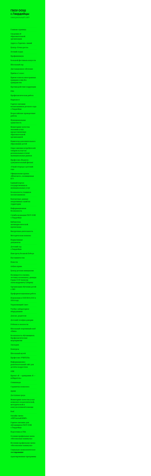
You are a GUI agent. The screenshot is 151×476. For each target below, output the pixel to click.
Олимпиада (16, 382)
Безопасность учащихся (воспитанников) (21, 193)
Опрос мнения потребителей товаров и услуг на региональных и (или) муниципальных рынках (23, 152)
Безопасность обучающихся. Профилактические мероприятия (23, 338)
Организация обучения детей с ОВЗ (23, 288)
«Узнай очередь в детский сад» (22, 168)
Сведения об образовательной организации (18, 36)
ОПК (12, 371)
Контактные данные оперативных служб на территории (20, 201)
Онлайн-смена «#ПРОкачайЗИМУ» (19, 417)
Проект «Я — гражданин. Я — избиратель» (23, 376)
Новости (14, 262)
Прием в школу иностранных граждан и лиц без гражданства (23, 80)
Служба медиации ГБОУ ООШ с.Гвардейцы (23, 216)
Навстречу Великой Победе (22, 253)
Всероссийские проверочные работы (23, 114)
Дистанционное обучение (22, 69)
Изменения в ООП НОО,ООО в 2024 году (23, 299)
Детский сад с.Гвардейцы (16, 247)
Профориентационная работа (23, 293)
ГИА (12, 91)
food (12, 411)
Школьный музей (18, 353)
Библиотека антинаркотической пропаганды (19, 224)
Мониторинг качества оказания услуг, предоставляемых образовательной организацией (20, 132)
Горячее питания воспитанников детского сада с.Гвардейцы (23, 106)
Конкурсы (15, 349)
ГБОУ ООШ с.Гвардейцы (20, 12)
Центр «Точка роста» (19, 47)
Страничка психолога (20, 387)
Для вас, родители (18, 316)
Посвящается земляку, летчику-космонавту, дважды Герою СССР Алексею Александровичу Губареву (23, 279)
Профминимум (17, 56)
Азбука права (16, 266)
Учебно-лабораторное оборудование (20, 310)
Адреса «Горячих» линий (21, 43)
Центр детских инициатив (22, 270)
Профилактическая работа (22, 95)
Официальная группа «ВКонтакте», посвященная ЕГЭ (22, 176)
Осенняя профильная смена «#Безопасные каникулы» (22, 437)
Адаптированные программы (23, 456)
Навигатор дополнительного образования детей (23, 142)
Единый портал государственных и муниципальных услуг (20, 185)
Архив (13, 391)
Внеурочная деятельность (22, 231)
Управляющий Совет (19, 305)
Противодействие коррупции (23, 87)
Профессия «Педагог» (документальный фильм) (22, 161)
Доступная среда (18, 395)
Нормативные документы (17, 241)
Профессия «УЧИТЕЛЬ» (20, 358)
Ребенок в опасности (19, 324)
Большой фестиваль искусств (23, 60)
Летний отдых (17, 52)
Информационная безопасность (18, 209)
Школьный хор (17, 64)
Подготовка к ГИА (18, 432)
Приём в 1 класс (17, 73)
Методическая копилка (21, 235)
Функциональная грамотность (18, 121)
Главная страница (18, 29)
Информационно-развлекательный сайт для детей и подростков (22, 364)
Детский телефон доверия (22, 320)
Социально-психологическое (23, 451)
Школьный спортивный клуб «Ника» (23, 329)
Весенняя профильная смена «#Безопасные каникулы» (23, 444)
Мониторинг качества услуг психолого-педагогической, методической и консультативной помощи (23, 403)
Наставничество (18, 258)
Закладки (15, 345)
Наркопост (15, 100)
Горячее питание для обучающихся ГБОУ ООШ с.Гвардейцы (21, 425)
